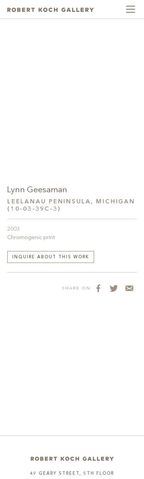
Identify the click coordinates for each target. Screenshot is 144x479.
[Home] (72, 458)
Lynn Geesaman (37, 190)
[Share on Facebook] (98, 288)
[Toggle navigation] (130, 9)
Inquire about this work (50, 257)
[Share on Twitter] (114, 288)
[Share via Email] (129, 288)
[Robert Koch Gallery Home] (50, 9)
